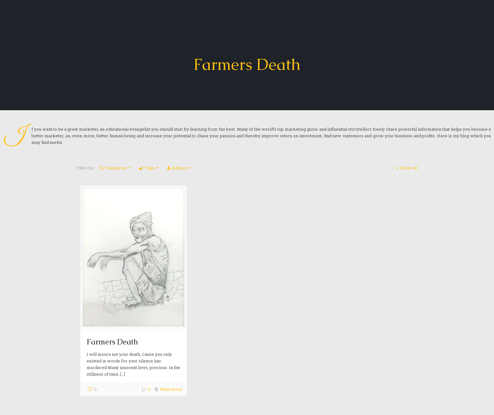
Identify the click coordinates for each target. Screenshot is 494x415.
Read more (171, 389)
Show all (405, 168)
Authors (179, 168)
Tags (149, 168)
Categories (115, 168)
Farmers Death (112, 342)
